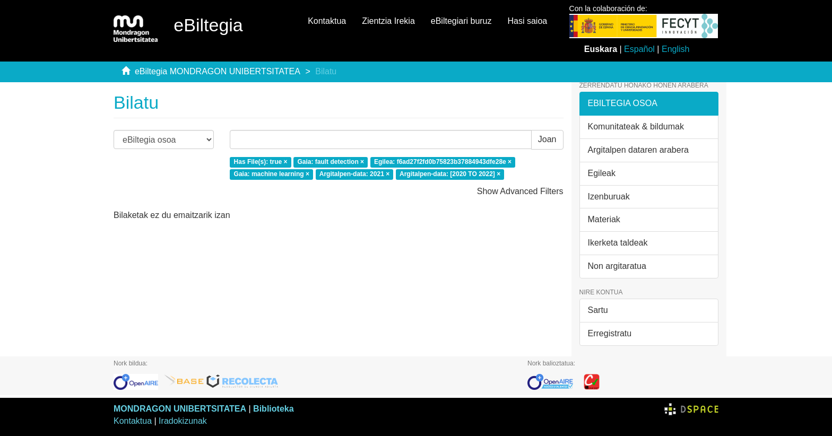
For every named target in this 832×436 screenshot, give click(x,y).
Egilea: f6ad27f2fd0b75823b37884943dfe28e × (443, 161)
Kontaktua (327, 20)
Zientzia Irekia (388, 20)
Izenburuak (609, 196)
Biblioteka (273, 408)
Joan (547, 139)
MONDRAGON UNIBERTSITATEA (180, 408)
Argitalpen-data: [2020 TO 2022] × (450, 174)
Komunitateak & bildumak (636, 126)
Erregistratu (610, 333)
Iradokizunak (183, 420)
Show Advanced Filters (520, 191)
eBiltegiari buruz (461, 20)
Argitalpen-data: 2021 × (354, 174)
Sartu (598, 310)
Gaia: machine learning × (271, 174)
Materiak (604, 219)
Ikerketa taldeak (618, 242)
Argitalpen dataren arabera (638, 149)
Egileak (602, 173)
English (675, 49)
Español (639, 49)
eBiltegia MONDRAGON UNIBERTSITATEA (217, 71)
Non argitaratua (617, 266)
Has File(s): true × (261, 161)
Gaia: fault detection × (330, 161)
